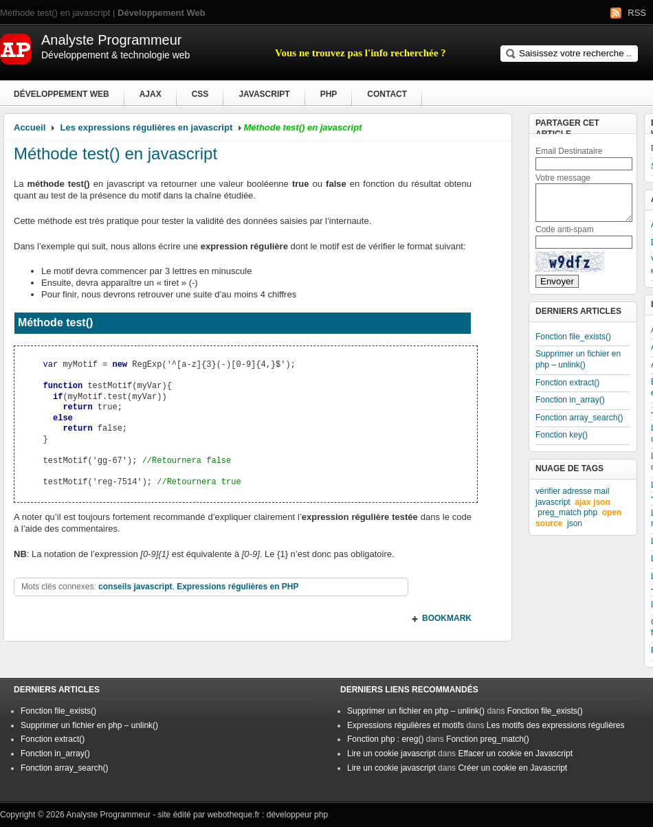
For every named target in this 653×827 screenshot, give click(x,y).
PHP (328, 94)
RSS (637, 13)
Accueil (29, 127)
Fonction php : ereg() (385, 739)
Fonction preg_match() (487, 739)
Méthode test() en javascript (115, 153)
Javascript (264, 94)
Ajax (151, 94)
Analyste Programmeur (108, 814)
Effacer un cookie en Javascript (515, 753)
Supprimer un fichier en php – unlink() (578, 359)
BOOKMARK (447, 618)
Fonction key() (561, 435)
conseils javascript (135, 586)
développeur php (297, 814)
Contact (387, 94)
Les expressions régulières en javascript (146, 127)
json (574, 523)
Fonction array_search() (579, 417)
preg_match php (567, 512)
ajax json (592, 502)
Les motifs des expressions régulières (556, 725)
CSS (200, 94)
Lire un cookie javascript (391, 753)
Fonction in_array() (570, 400)
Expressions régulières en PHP (237, 586)
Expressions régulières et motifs (405, 725)
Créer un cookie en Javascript (512, 768)
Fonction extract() (567, 382)
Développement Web (61, 94)
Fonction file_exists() (573, 336)
